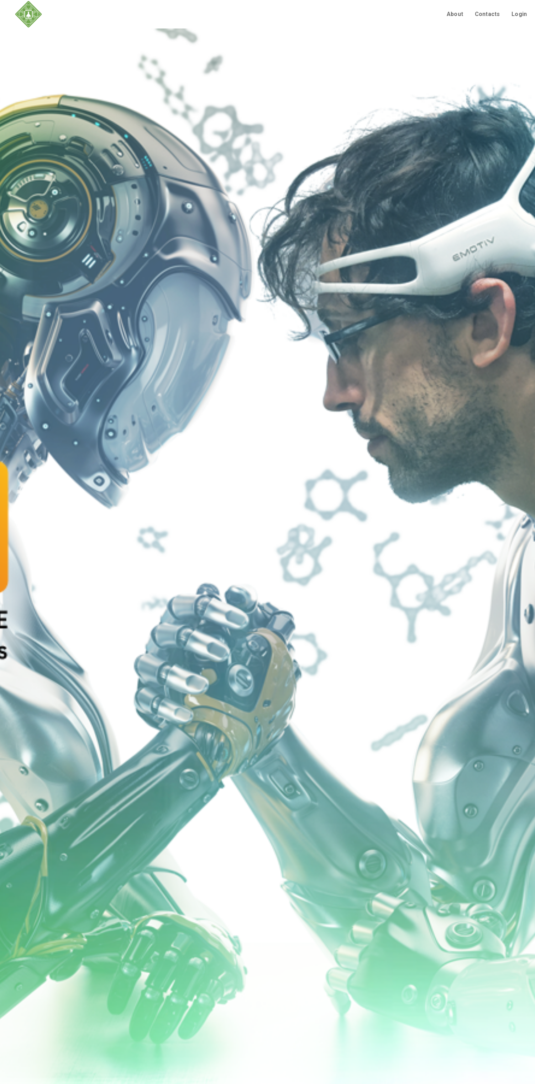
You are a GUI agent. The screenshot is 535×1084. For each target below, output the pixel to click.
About (455, 14)
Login (519, 14)
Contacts (487, 14)
